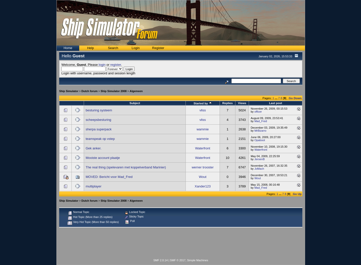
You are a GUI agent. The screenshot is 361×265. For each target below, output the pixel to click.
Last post (275, 103)
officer (258, 111)
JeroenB (259, 159)
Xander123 (203, 186)
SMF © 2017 (178, 260)
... (276, 98)
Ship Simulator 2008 (114, 91)
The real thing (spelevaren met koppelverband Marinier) (126, 167)
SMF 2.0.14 (160, 260)
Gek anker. (94, 148)
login (102, 65)
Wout (202, 177)
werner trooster (203, 167)
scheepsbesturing (98, 120)
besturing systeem (99, 110)
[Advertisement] (180, 244)
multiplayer (94, 186)
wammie (203, 129)
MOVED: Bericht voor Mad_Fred (109, 177)
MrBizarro (260, 130)
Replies (227, 103)
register (115, 65)
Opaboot (259, 140)
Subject (134, 103)
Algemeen (136, 91)
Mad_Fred (260, 121)
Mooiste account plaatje (103, 158)
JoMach (259, 168)
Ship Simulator (68, 91)
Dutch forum (89, 91)
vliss (203, 110)
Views (242, 103)
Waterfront (202, 148)
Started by (203, 103)
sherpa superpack (99, 129)
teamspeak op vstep (100, 139)
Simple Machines (197, 260)
